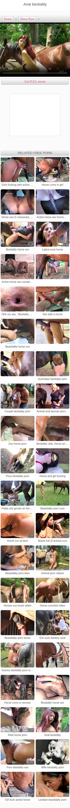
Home (8, 19)
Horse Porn (27, 19)
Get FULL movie (35, 81)
